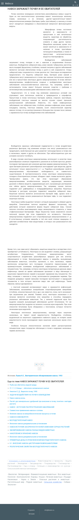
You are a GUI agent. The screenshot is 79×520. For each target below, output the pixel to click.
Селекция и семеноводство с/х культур (53, 466)
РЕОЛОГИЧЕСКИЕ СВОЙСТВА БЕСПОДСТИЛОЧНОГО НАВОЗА (33, 447)
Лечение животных (54, 477)
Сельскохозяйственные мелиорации (22, 469)
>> (77, 5)
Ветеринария (23, 474)
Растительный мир (16, 482)
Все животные (64, 474)
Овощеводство (36, 463)
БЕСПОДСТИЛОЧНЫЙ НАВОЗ (21, 420)
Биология (13, 474)
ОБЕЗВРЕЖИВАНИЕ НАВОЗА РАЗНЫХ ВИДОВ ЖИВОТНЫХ (32, 430)
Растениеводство (14, 466)
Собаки (67, 482)
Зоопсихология (23, 477)
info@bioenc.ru (49, 510)
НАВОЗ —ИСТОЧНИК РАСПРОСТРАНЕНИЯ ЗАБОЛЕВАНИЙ (32, 407)
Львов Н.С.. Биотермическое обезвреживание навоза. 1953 (39, 376)
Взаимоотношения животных (43, 474)
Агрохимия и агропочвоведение (22, 461)
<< (73, 5)
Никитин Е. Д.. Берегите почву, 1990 (23, 391)
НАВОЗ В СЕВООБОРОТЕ (19, 417)
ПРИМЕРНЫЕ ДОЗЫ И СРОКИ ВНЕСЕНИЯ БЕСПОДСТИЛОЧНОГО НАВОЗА (38, 440)
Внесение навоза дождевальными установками (28, 424)
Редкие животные (34, 482)
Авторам (31, 514)
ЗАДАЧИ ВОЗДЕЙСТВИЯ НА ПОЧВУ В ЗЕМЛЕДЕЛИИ (30, 395)
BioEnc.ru (9, 3)
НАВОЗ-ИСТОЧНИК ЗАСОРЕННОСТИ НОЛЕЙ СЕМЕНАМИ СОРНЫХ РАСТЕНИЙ (40, 427)
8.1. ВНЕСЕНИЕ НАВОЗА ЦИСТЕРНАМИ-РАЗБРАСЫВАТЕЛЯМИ (34, 443)
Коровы (34, 477)
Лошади (67, 477)
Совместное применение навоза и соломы (26, 410)
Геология (11, 477)
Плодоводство (50, 463)
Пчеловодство (64, 463)
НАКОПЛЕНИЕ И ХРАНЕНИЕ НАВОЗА (24, 433)
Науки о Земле (28, 479)
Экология (12, 484)
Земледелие (22, 463)
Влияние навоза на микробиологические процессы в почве (33, 414)
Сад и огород (29, 466)
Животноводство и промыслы (50, 461)
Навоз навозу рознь (17, 398)
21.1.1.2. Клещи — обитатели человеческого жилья (29, 388)
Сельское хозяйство (53, 482)
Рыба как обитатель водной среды (23, 385)
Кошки (42, 477)
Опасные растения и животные (54, 479)
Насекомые (12, 479)
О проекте (31, 510)
